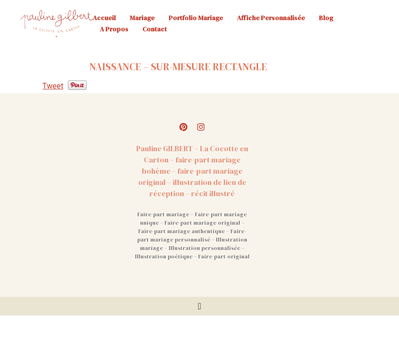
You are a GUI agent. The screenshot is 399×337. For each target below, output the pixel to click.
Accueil (104, 17)
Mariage (142, 17)
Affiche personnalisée (271, 17)
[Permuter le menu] (199, 306)
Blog (326, 17)
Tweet (53, 85)
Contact (154, 29)
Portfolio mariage (196, 17)
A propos (114, 29)
